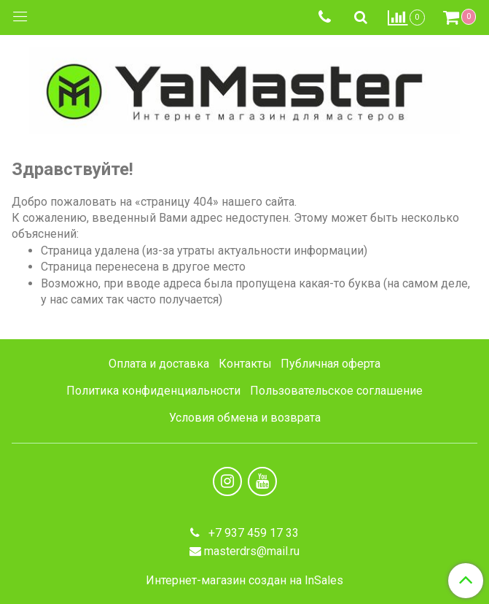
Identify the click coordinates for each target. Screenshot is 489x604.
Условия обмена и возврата (245, 418)
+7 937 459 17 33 (252, 533)
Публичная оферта (330, 364)
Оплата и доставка (159, 364)
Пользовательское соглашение (336, 391)
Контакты (245, 364)
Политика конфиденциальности (153, 391)
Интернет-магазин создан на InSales (244, 580)
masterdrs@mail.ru (252, 551)
